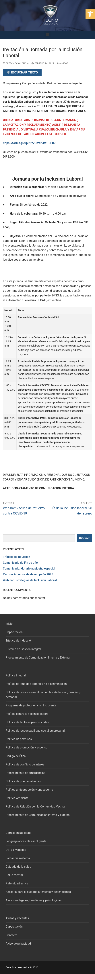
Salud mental (14, 875)
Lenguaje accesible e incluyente (26, 841)
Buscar (84, 537)
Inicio (9, 623)
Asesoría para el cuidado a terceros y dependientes (38, 892)
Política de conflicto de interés (25, 764)
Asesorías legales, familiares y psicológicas (33, 900)
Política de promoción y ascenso (26, 747)
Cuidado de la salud (18, 866)
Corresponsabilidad (18, 833)
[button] (90, 14)
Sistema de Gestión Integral (23, 649)
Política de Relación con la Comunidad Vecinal (35, 806)
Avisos (62, 63)
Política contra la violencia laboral (27, 714)
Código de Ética (16, 756)
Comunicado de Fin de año (20, 562)
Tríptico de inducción (16, 557)
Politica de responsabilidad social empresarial (35, 730)
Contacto (11, 935)
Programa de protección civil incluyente (31, 705)
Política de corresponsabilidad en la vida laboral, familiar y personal (43, 695)
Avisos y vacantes (17, 918)
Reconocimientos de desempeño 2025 (28, 574)
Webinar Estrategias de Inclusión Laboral (30, 580)
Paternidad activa (17, 883)
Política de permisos (19, 739)
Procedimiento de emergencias (25, 773)
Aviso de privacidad (18, 943)
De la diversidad (16, 850)
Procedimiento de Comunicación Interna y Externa (38, 657)
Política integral (16, 675)
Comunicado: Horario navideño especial (29, 568)
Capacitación (14, 632)
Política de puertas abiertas (23, 781)
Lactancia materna (18, 858)
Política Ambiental (17, 798)
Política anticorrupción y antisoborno (29, 789)
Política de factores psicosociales (27, 722)
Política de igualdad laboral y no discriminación (36, 684)
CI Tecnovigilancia (16, 63)
